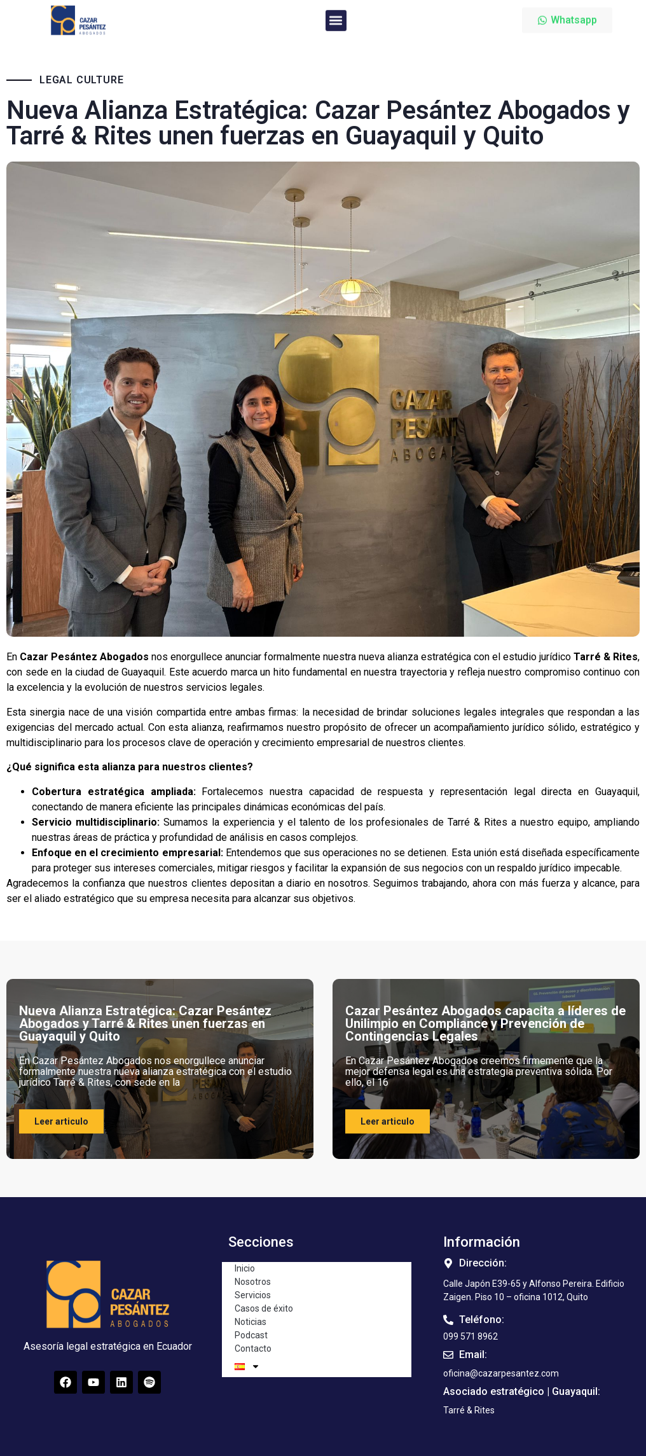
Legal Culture (81, 80)
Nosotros (253, 1282)
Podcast (251, 1335)
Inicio (245, 1268)
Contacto (253, 1348)
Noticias (250, 1322)
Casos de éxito (264, 1308)
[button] (336, 15)
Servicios (253, 1295)
